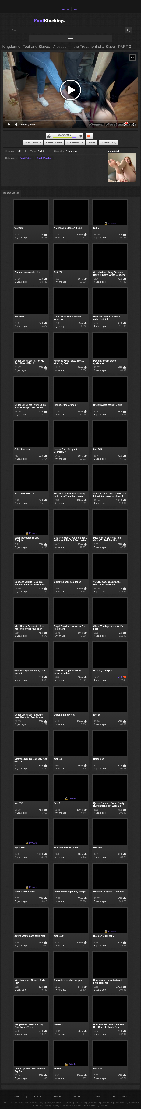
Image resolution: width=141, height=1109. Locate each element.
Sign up (65, 9)
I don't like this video (80, 136)
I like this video (49, 136)
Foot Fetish (26, 158)
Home (17, 1097)
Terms (77, 1097)
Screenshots (75, 142)
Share (92, 142)
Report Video (54, 142)
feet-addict (113, 151)
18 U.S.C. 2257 (120, 1097)
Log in (76, 9)
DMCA (97, 1097)
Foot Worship (44, 158)
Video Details (33, 142)
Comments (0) (108, 142)
